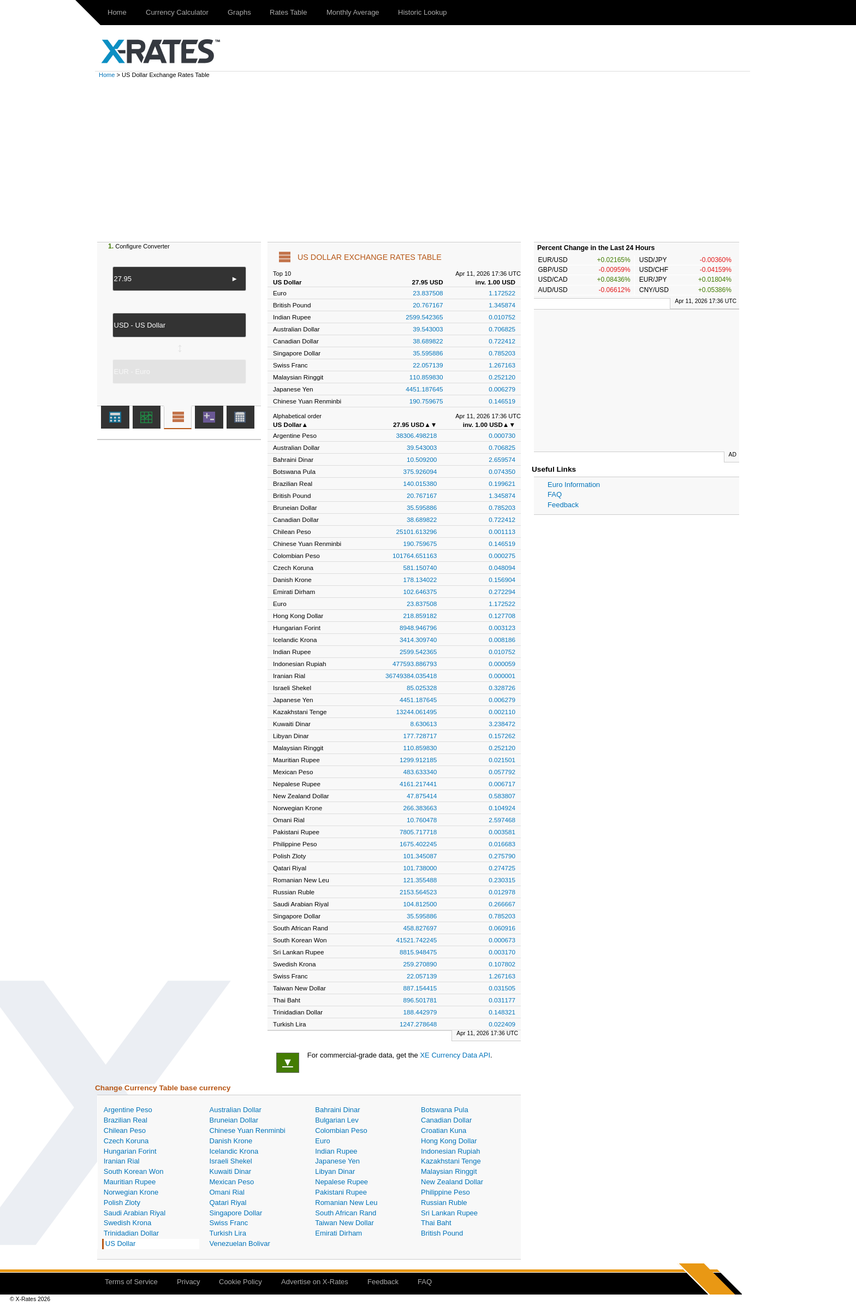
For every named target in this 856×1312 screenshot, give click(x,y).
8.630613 (424, 723)
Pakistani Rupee (341, 1192)
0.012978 (502, 891)
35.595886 (428, 353)
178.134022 (420, 579)
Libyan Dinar (335, 1171)
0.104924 (502, 807)
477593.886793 (415, 663)
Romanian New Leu (346, 1202)
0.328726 (502, 687)
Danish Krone (231, 1141)
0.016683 (502, 843)
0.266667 (502, 903)
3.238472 (502, 723)
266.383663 (420, 807)
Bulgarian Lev (337, 1120)
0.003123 (502, 627)
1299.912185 (418, 759)
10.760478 (422, 819)
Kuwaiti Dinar (231, 1171)
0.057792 (502, 771)
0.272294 (502, 591)
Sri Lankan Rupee (449, 1213)
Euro (322, 1141)
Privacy (188, 1282)
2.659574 (502, 459)
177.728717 (420, 735)
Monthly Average (352, 12)
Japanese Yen (337, 1161)
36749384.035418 (411, 675)
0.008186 (502, 639)
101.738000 (420, 867)
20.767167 (428, 304)
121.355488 (420, 879)
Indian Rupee (336, 1151)
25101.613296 (416, 531)
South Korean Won (134, 1171)
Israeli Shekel (231, 1161)
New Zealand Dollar (452, 1182)
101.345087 (420, 855)
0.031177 (502, 1000)
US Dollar (120, 1243)
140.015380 (420, 483)
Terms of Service (131, 1282)
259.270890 (420, 963)
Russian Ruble (444, 1202)
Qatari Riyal (228, 1202)
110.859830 (426, 377)
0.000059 (502, 663)
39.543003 (428, 329)
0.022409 (502, 1024)
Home (117, 12)
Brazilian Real (125, 1120)
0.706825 (502, 329)
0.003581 (502, 831)
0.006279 (502, 389)
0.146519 (502, 401)
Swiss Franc (229, 1223)
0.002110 (502, 711)
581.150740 (420, 567)
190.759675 (426, 401)
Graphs (239, 12)
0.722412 (502, 341)
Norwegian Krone (131, 1192)
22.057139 (428, 365)
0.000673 (502, 939)
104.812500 (420, 903)
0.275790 (502, 855)
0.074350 (502, 471)
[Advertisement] (428, 160)
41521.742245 (416, 939)
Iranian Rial (122, 1161)
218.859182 (420, 615)
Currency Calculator (177, 12)
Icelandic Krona (234, 1151)
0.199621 (502, 483)
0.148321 (502, 1012)
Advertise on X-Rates (314, 1282)
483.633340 (420, 771)
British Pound (442, 1233)
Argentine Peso (128, 1110)
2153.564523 (418, 891)
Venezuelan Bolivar (240, 1243)
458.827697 (420, 927)
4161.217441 (418, 783)
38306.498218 (416, 435)
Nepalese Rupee (341, 1182)
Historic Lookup (422, 12)
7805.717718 (418, 831)
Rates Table (288, 12)
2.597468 (502, 819)
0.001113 (502, 531)
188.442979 (420, 1012)
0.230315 (502, 879)
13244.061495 (416, 711)
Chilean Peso (125, 1130)
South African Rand (345, 1213)
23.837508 (428, 292)
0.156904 (502, 579)
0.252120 (502, 377)
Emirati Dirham (338, 1233)
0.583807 (502, 795)
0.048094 (502, 567)
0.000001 (502, 675)
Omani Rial (227, 1192)
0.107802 (502, 963)
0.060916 (502, 927)
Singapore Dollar (236, 1213)
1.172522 (502, 292)
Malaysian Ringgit (449, 1171)
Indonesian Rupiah (450, 1151)
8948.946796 (418, 627)
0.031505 (502, 988)
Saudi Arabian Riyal (134, 1213)
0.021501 (502, 759)
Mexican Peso (232, 1182)
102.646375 (420, 591)
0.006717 (502, 783)
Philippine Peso (445, 1192)
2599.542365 (424, 316)
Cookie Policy (240, 1282)
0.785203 (502, 353)
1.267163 (502, 365)
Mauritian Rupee (130, 1182)
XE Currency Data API (455, 1055)
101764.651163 (415, 555)
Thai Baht (436, 1223)
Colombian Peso (341, 1130)
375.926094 (420, 471)
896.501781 (420, 1000)
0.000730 (502, 435)
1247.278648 (418, 1024)
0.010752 (502, 316)
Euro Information (574, 484)
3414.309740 (418, 639)
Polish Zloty (122, 1202)
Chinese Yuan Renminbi (248, 1130)
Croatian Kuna (443, 1130)
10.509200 (422, 459)
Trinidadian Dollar (131, 1233)
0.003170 (502, 951)
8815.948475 (418, 951)
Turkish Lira (228, 1233)
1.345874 (502, 304)
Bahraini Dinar (337, 1110)
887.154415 (420, 988)
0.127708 (502, 615)
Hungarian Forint (130, 1151)
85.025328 (422, 687)
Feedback (563, 505)
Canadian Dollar (446, 1120)
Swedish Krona (127, 1223)
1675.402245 (418, 843)
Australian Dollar (235, 1110)
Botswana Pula (444, 1110)
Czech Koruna (126, 1141)
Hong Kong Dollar (449, 1141)
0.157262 (502, 735)
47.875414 (422, 795)
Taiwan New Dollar (344, 1223)
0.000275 (502, 555)
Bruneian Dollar (234, 1120)
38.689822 (428, 341)
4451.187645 (424, 389)
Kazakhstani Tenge (451, 1161)
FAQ (555, 494)
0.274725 (502, 867)
